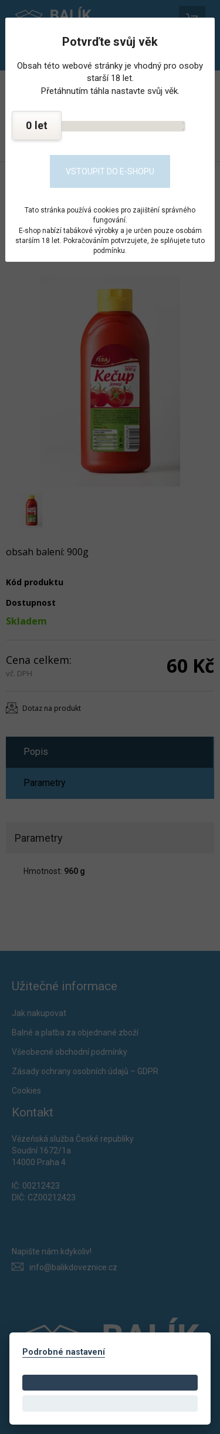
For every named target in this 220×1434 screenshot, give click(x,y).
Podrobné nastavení (63, 1352)
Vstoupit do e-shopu (110, 171)
